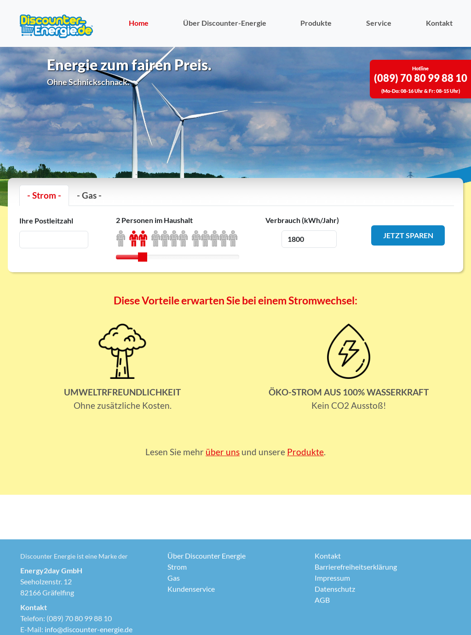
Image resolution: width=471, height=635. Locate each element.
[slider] (142, 257)
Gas (173, 621)
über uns (223, 451)
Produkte (316, 22)
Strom (177, 610)
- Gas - (89, 195)
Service (378, 22)
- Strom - (44, 195)
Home (139, 22)
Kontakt (439, 22)
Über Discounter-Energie (224, 22)
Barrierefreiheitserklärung (356, 610)
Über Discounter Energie (206, 599)
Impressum (332, 621)
